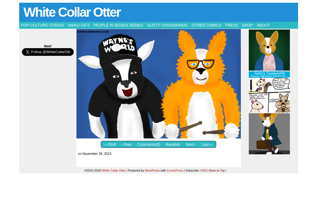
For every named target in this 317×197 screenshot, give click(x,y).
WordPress (152, 170)
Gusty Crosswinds (167, 25)
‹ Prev (126, 144)
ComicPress (175, 170)
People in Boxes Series (118, 25)
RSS (204, 170)
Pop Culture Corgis (42, 25)
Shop (247, 25)
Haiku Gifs (79, 25)
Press (231, 25)
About (263, 25)
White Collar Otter (72, 12)
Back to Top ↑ (218, 170)
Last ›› (206, 144)
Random (173, 144)
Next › (191, 144)
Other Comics (206, 25)
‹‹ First (110, 144)
